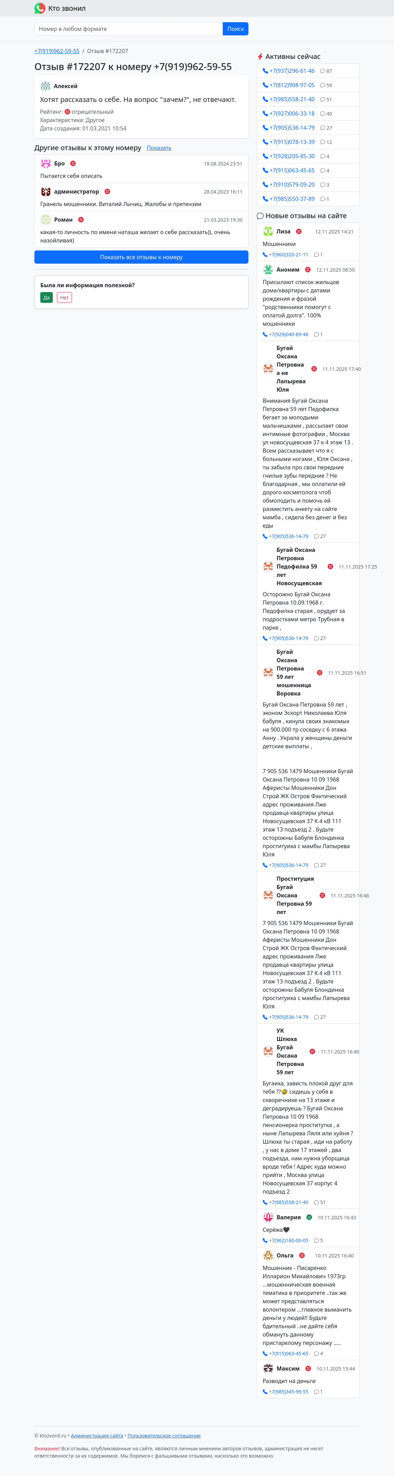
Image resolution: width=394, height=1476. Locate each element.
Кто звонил (60, 8)
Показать (159, 148)
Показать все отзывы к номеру (141, 257)
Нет (64, 297)
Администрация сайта (97, 1435)
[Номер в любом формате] (128, 28)
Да (46, 297)
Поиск (235, 29)
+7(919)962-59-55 (57, 51)
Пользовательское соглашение (164, 1435)
